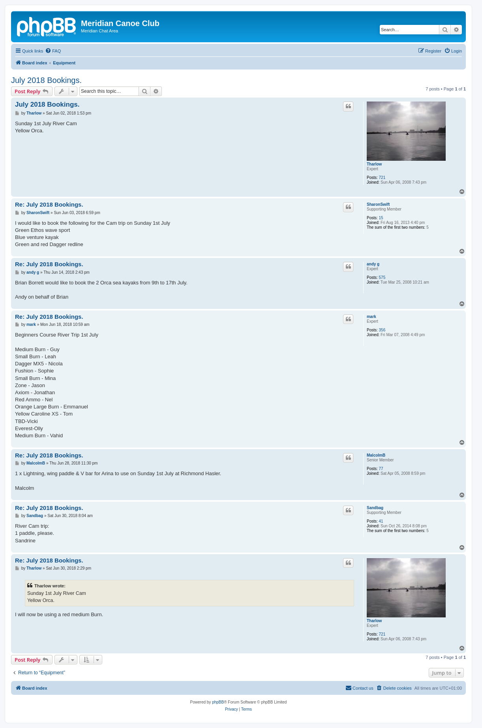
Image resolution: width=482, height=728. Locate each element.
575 (382, 277)
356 (382, 330)
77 (381, 469)
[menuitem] (53, 51)
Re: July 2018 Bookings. (49, 204)
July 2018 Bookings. (46, 80)
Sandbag (375, 508)
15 (381, 218)
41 (381, 521)
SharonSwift (378, 204)
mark (371, 316)
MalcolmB (376, 455)
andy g (373, 264)
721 (382, 177)
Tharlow (374, 164)
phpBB (218, 702)
